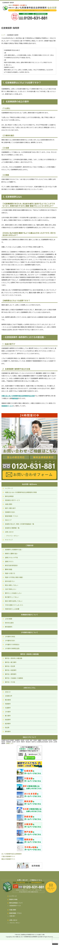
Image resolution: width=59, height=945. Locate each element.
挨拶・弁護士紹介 (10, 508)
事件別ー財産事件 (10, 670)
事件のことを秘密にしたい (13, 593)
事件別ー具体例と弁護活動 (13, 658)
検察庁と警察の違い (11, 553)
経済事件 (8, 723)
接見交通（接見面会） (11, 565)
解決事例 (8, 700)
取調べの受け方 (10, 573)
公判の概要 (8, 619)
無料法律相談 (9, 496)
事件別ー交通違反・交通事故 (14, 678)
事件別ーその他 (10, 682)
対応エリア (8, 520)
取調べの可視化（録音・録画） (14, 577)
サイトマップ (9, 540)
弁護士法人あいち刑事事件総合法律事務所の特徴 (21, 492)
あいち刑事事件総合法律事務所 (11, 854)
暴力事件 (8, 716)
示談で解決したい (10, 589)
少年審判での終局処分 (12, 644)
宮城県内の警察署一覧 (12, 528)
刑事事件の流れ (10, 512)
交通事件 (8, 708)
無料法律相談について (16, 903)
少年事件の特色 (10, 636)
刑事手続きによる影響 (12, 609)
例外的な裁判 (9, 623)
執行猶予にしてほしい (12, 597)
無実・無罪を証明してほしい (13, 601)
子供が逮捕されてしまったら (14, 605)
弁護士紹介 (12, 916)
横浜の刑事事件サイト (8, 859)
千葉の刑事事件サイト (8, 856)
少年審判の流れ (10, 640)
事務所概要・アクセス (11, 516)
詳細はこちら (9, 743)
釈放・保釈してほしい (11, 585)
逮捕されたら (9, 561)
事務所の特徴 (13, 899)
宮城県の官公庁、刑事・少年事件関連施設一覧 (19, 524)
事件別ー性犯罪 (10, 666)
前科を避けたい (10, 581)
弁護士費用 (8, 504)
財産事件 (8, 720)
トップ (3, 35)
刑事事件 (8, 704)
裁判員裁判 (8, 627)
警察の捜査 (8, 569)
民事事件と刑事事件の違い (13, 549)
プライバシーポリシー (12, 536)
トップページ (9, 488)
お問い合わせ (9, 532)
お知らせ (8, 692)
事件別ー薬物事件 (10, 674)
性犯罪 (7, 727)
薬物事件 (8, 731)
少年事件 (8, 712)
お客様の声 (8, 696)
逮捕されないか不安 (11, 557)
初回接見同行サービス (15, 905)
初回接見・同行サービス (12, 500)
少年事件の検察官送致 (12, 648)
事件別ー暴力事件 (10, 662)
